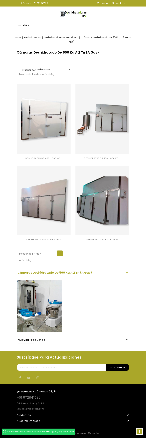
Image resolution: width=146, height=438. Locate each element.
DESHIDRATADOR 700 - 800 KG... (102, 158)
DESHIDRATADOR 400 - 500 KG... (43, 158)
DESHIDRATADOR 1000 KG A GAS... (44, 239)
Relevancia (54, 69)
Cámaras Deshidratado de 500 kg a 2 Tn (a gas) (55, 273)
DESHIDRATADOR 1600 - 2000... (102, 239)
